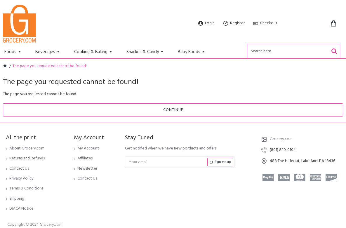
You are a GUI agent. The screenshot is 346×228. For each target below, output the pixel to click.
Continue (173, 110)
